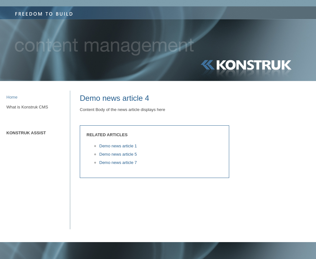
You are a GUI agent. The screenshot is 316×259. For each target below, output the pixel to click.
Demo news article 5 (118, 154)
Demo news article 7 (118, 162)
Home (12, 97)
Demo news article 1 (118, 146)
